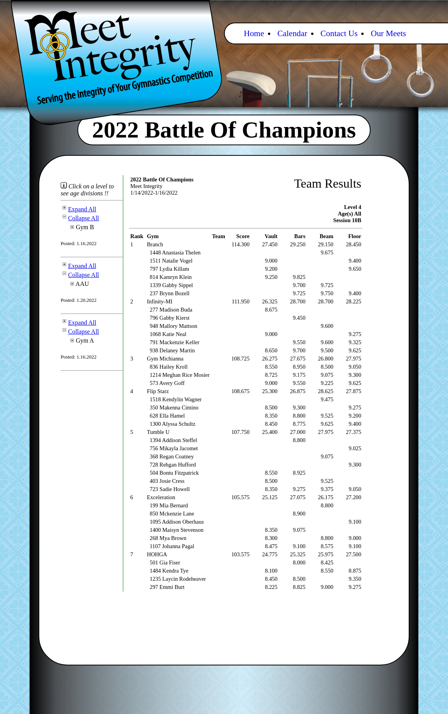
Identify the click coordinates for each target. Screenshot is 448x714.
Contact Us (338, 33)
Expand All (78, 209)
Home (254, 33)
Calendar (292, 33)
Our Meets (388, 33)
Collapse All (80, 218)
